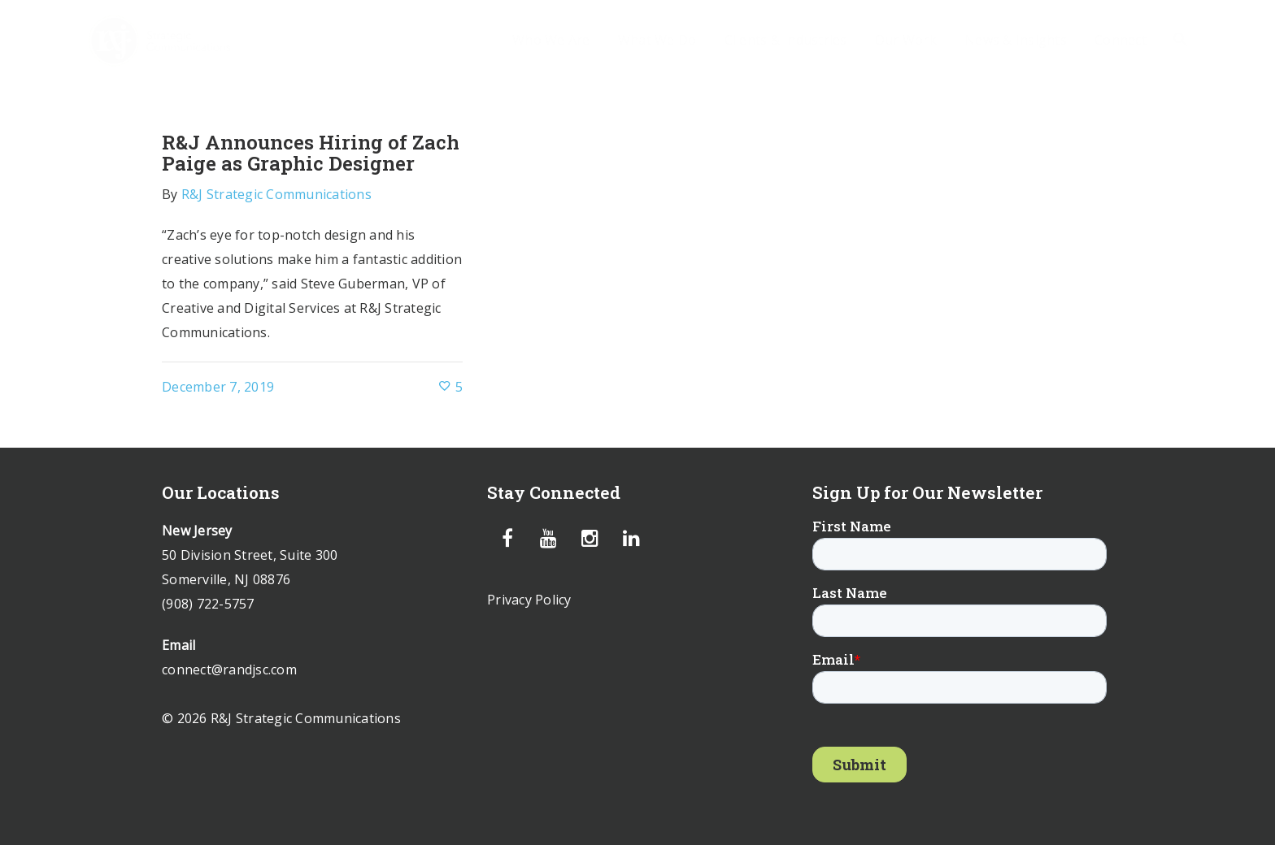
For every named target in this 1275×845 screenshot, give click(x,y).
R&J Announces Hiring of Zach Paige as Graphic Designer (310, 152)
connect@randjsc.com (229, 669)
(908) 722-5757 (208, 604)
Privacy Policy (529, 600)
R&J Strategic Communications (276, 194)
